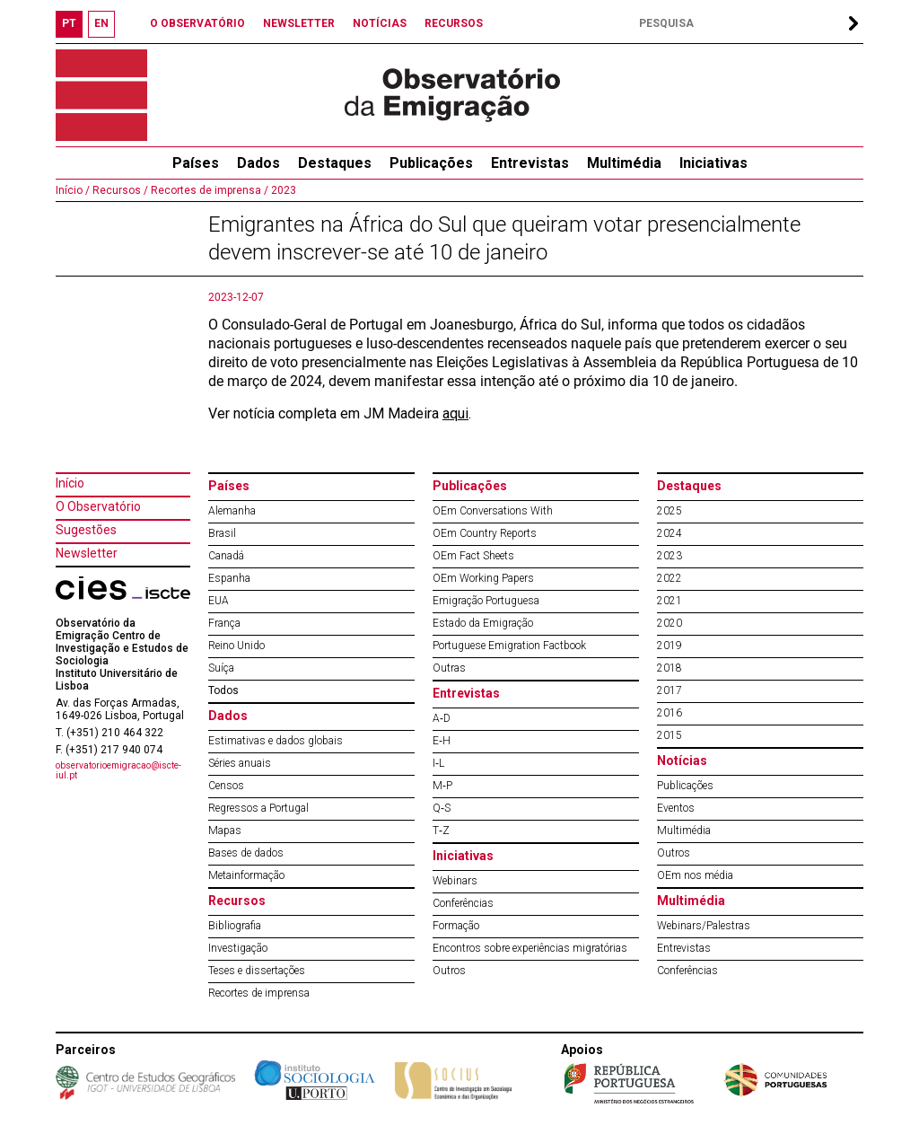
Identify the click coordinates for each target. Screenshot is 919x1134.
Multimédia (624, 162)
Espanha (229, 578)
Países (228, 486)
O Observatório (98, 506)
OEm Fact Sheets (473, 555)
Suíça (221, 668)
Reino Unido (236, 645)
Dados (258, 162)
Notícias (682, 760)
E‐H (442, 740)
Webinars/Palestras (703, 925)
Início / (73, 190)
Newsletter (87, 553)
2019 (669, 645)
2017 (669, 690)
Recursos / (119, 190)
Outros (449, 970)
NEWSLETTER (299, 23)
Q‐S (442, 808)
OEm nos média (695, 875)
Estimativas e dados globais (275, 740)
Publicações (431, 162)
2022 (669, 578)
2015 (669, 735)
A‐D (442, 718)
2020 (669, 623)
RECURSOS (453, 23)
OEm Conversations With (493, 511)
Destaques (335, 162)
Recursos (237, 900)
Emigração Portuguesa (486, 600)
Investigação (237, 948)
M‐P (442, 785)
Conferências (463, 903)
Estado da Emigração (483, 623)
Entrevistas (530, 162)
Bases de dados (246, 853)
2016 (669, 713)
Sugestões (86, 530)
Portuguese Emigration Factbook (509, 645)
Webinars (455, 881)
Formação (456, 925)
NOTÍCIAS (380, 23)
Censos (226, 785)
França (224, 623)
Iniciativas (713, 162)
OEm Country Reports (485, 533)
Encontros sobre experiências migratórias (530, 948)
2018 (669, 668)
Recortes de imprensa (259, 993)
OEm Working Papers (483, 578)
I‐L (438, 763)
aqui (455, 413)
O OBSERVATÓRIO (197, 23)
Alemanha (232, 511)
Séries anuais (239, 763)
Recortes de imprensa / (208, 190)
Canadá (226, 555)
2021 (669, 600)
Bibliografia (234, 925)
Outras (449, 668)
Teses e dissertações (256, 970)
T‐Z (441, 830)
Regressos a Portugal (258, 808)
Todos (223, 690)
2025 (669, 511)
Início (70, 483)
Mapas (224, 830)
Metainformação (246, 875)
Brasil (222, 533)
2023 (282, 190)
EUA (218, 600)
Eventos (676, 808)
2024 (669, 533)
